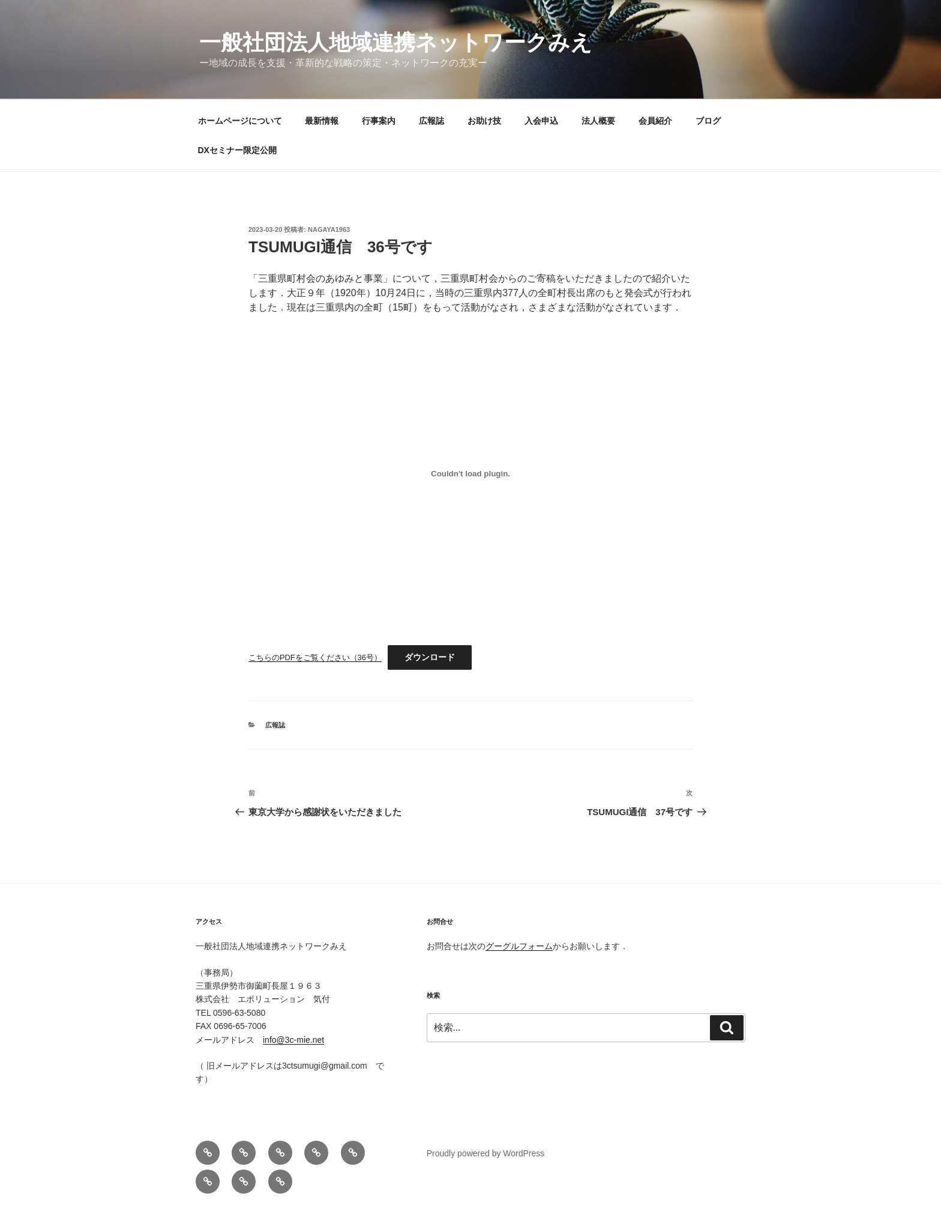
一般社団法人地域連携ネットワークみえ (395, 42)
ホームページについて (240, 121)
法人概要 (598, 121)
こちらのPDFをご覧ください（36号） (315, 657)
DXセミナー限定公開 (237, 150)
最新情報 (321, 121)
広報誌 (431, 121)
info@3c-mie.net (293, 1040)
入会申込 (541, 121)
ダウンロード (429, 657)
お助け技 (484, 121)
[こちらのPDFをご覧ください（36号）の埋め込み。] (470, 473)
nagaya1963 (329, 229)
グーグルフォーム (519, 946)
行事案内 (378, 121)
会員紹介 (655, 121)
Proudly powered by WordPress (486, 1153)
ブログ (708, 121)
